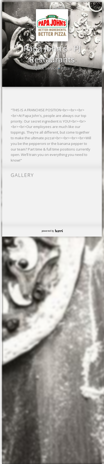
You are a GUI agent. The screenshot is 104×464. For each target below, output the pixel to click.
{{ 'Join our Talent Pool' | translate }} (51, 110)
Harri (59, 246)
